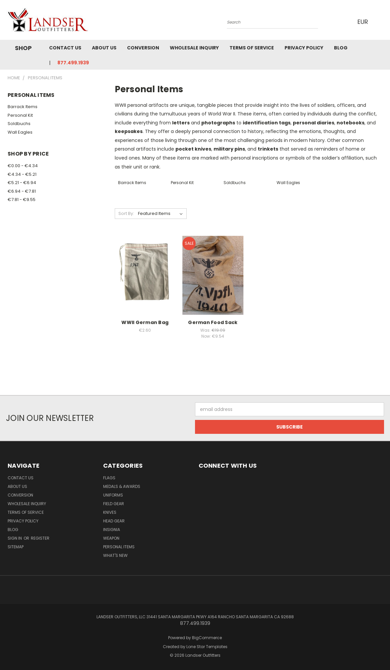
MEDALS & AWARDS (121, 486)
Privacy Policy (304, 47)
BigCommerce (207, 637)
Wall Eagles (20, 132)
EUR (365, 22)
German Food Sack (212, 322)
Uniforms (113, 495)
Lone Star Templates (207, 646)
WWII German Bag (144, 322)
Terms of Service (251, 47)
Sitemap (16, 547)
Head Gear (114, 521)
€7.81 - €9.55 (21, 199)
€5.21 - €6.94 (22, 182)
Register (40, 538)
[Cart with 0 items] (382, 21)
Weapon (111, 538)
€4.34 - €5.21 (22, 174)
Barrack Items (22, 106)
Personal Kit (20, 115)
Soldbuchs (19, 123)
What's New (115, 555)
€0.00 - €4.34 (23, 166)
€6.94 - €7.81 (22, 191)
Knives (109, 512)
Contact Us (65, 47)
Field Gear (113, 503)
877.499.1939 (73, 62)
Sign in (15, 538)
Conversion (143, 47)
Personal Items (119, 547)
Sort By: (126, 213)
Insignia (111, 529)
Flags (109, 478)
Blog (341, 47)
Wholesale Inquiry (194, 47)
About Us (104, 47)
